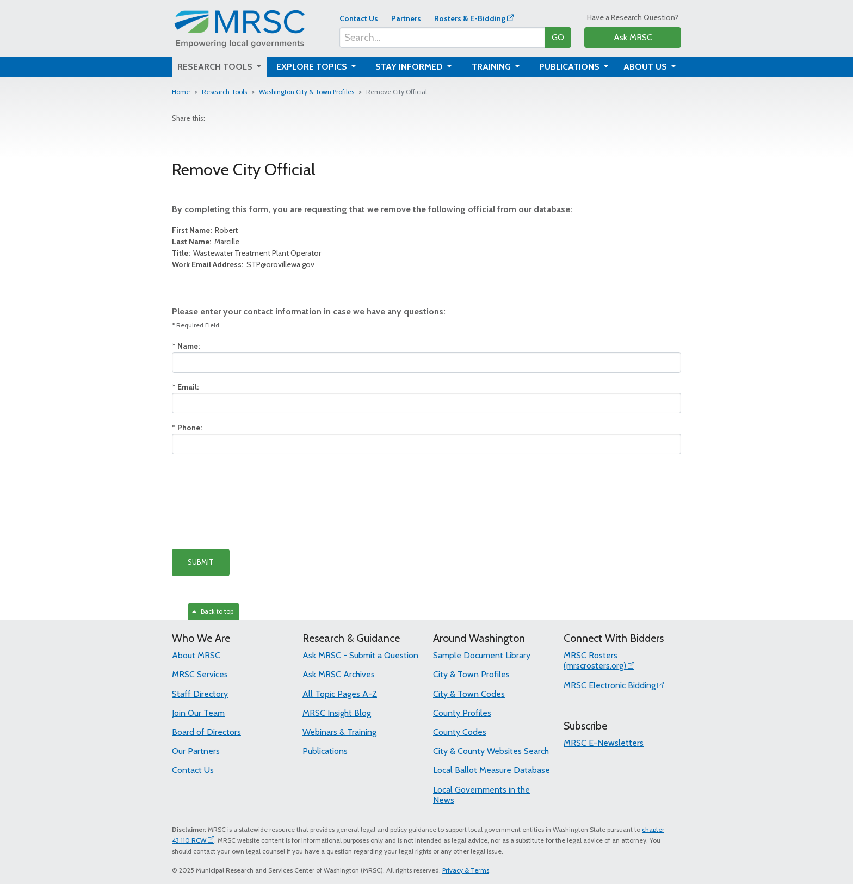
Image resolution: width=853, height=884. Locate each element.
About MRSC (196, 655)
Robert (205, 230)
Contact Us (358, 18)
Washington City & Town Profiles (306, 92)
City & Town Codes (469, 694)
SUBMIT (201, 562)
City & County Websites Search (491, 751)
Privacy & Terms (465, 870)
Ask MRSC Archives (338, 674)
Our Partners (196, 751)
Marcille (205, 241)
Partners (406, 18)
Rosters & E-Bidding (469, 18)
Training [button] (492, 66)
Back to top (212, 611)
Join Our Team (198, 713)
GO (558, 37)
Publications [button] (570, 66)
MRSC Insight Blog (336, 713)
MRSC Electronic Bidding (610, 685)
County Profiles (462, 713)
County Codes (459, 732)
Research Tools (224, 92)
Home (181, 92)
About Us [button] (646, 66)
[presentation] (254, 501)
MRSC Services (200, 674)
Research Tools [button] (216, 66)
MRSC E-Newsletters (604, 743)
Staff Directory (200, 694)
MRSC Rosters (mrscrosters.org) (595, 660)
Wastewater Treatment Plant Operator (246, 253)
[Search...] (442, 37)
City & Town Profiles (471, 674)
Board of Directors (206, 732)
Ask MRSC (633, 37)
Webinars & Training (339, 732)
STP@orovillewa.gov (243, 264)
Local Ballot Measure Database (491, 770)
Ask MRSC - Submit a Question (360, 655)
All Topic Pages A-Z (339, 694)
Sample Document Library (481, 655)
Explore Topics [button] (312, 66)
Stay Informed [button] (410, 66)
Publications (325, 751)
